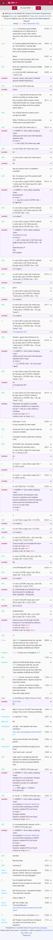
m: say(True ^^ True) (20, 717)
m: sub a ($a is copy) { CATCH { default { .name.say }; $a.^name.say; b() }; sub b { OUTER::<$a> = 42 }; (27, 183)
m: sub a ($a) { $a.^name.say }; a (25, 127)
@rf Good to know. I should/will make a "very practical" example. (27, 892)
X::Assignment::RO (19, 332)
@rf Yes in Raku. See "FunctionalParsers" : (27, 906)
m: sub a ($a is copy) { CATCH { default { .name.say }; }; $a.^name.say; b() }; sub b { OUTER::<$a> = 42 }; (27, 210)
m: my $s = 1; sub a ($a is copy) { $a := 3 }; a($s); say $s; (27, 476)
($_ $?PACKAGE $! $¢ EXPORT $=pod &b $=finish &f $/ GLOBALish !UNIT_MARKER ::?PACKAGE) (26, 592)
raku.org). (13, 16)
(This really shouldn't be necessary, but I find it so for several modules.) (27, 50)
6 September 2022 (32, 24)
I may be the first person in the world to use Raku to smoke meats (27, 96)
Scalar (15, 90)
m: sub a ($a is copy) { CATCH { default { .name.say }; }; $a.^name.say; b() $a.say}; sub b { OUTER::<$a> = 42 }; (27, 224)
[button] (50, 2)
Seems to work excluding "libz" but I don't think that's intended (26, 60)
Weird (15, 56)
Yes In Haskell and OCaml (22, 880)
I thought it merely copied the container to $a (27, 438)
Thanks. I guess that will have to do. (26, 337)
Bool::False (17, 702)
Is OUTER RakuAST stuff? (22, 568)
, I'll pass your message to (26, 653)
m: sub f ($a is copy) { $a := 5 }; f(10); (26, 520)
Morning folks (18, 861)
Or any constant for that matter (24, 425)
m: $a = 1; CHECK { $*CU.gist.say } (25, 769)
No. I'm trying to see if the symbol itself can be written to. (27, 177)
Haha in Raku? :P (19, 898)
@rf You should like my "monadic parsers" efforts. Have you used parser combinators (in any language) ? (27, 872)
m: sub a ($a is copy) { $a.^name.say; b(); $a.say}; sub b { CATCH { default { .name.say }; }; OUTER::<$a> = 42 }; (26, 276)
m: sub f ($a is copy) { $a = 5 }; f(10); (26, 529)
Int (14, 152)
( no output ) (17, 216)
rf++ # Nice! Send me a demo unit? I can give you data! (26, 114)
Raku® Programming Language (35, 928)
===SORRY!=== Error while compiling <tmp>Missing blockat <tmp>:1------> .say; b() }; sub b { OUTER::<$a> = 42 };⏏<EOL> (27, 196)
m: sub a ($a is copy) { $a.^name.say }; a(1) (27, 158)
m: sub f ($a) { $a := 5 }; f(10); (23, 486)
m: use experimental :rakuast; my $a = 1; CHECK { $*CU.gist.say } (27, 825)
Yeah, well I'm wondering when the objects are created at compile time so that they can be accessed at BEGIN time (27, 761)
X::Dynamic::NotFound (31, 804)
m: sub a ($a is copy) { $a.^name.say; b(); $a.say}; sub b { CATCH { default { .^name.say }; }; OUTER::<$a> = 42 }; (26, 293)
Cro (16, 928)
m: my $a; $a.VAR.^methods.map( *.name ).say (25, 73)
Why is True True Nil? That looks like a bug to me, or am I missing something (27, 710)
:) (13, 515)
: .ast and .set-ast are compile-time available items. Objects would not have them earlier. (27, 679)
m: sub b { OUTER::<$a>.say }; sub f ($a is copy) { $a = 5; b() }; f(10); (27, 557)
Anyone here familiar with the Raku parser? (25, 740)
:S (13, 635)
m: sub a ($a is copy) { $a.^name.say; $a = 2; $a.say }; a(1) (26, 451)
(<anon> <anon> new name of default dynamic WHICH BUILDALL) (26, 79)
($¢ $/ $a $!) (17, 606)
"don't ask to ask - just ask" (22, 752)
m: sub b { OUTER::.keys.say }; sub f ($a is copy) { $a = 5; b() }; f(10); (27, 585)
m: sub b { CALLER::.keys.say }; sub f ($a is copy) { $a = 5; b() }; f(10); (26, 601)
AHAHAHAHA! (18, 611)
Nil (14, 562)
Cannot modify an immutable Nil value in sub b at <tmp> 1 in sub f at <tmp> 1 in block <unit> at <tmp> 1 (27, 547)
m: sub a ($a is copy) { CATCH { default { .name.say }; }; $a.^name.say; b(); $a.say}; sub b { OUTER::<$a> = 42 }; (27, 262)
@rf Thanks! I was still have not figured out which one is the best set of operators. (27, 922)
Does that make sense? (21, 693)
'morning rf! (17, 866)
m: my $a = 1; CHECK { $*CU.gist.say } (27, 796)
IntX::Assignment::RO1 (19, 384)
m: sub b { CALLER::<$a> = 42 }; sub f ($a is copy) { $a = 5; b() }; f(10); (26, 615)
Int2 (14, 457)
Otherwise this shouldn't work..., (24, 447)
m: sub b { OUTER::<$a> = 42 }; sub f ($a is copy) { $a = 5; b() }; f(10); (27, 539)
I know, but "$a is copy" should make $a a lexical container (27, 430)
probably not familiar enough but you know (26, 748)
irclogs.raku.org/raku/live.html (40, 16)
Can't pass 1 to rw (19, 422)
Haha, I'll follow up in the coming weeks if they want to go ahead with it (27, 121)
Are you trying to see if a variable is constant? (25, 170)
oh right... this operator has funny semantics (25, 727)
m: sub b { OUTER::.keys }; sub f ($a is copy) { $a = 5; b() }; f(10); (26, 573)
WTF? (15, 288)
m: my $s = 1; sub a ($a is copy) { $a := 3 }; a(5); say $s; (27, 465)
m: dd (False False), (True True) (27, 698)
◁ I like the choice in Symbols (26, 915)
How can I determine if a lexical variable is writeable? (27, 68)
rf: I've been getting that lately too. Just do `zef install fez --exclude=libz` (27, 45)
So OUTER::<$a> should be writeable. (26, 444)
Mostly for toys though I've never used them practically (27, 884)
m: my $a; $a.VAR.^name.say (23, 86)
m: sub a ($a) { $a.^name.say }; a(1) (26, 149)
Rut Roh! (16, 856)
